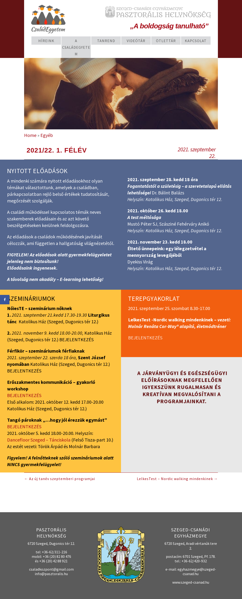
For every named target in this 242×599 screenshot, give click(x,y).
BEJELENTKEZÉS (24, 395)
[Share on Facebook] (4, 299)
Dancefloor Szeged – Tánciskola (38, 440)
